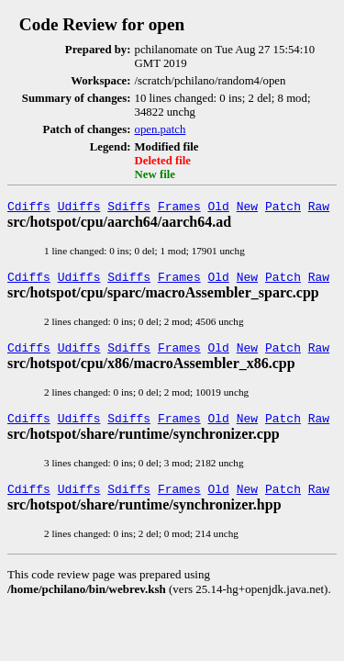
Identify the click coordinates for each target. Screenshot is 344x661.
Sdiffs (128, 208)
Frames (179, 208)
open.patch (160, 129)
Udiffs (79, 208)
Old (218, 208)
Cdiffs (28, 208)
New (247, 208)
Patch (283, 208)
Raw (318, 208)
